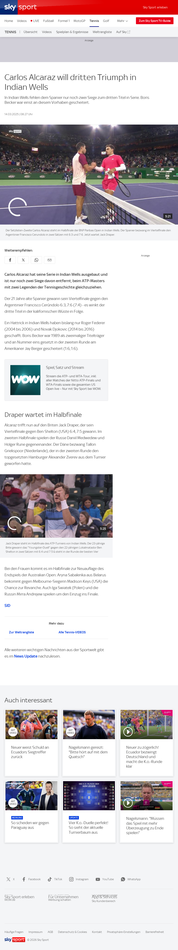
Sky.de (8, 903)
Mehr (123, 21)
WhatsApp (130, 879)
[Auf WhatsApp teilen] (36, 260)
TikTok (54, 879)
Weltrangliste (102, 32)
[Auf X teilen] (23, 260)
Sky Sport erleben (155, 7)
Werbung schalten (59, 909)
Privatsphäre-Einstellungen (123, 932)
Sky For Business (58, 903)
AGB (50, 932)
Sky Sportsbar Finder (104, 909)
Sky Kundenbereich (103, 914)
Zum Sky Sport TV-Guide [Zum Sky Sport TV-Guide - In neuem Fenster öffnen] (154, 21)
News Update (25, 656)
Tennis (94, 21)
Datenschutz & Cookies (72, 932)
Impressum (36, 932)
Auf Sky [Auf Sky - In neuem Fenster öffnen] (121, 32)
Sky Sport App (100, 903)
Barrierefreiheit (155, 932)
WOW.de (10, 909)
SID (7, 605)
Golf (106, 21)
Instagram (78, 879)
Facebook (30, 879)
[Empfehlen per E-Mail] (49, 260)
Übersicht (31, 32)
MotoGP (79, 21)
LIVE (36, 21)
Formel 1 (64, 21)
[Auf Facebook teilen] (10, 260)
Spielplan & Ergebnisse (72, 32)
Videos (22, 21)
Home (9, 21)
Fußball (48, 21)
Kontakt (97, 932)
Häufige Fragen (14, 932)
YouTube (104, 879)
